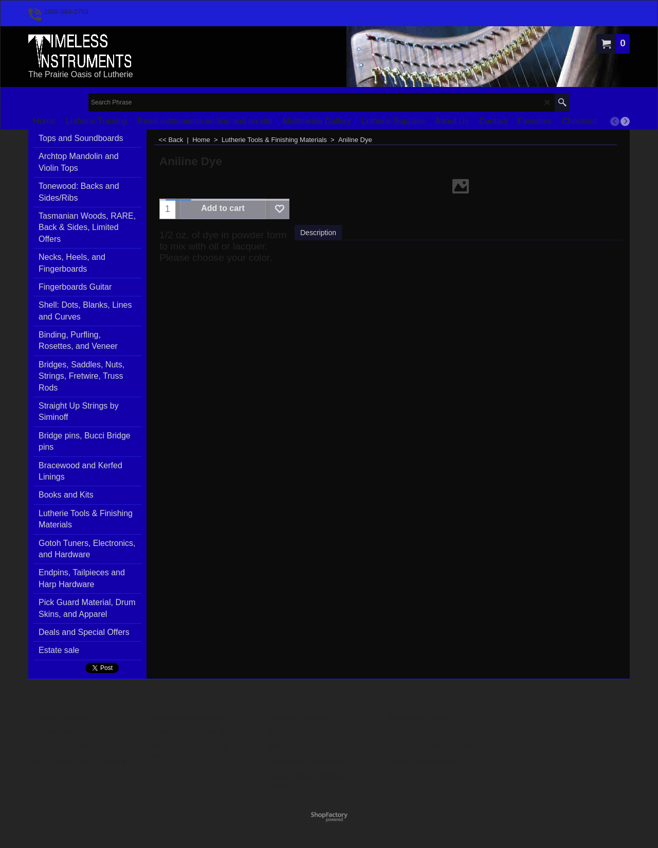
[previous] (614, 121)
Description (318, 232)
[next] (625, 121)
